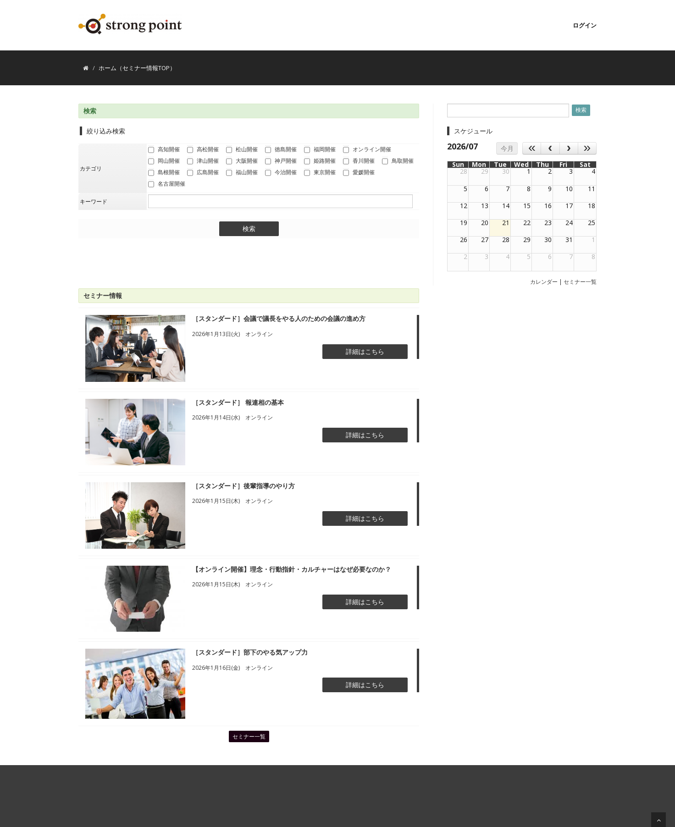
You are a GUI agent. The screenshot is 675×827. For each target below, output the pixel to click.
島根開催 (164, 172)
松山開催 (242, 149)
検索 (249, 228)
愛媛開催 (359, 172)
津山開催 (203, 161)
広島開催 (203, 172)
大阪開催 (242, 161)
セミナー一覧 (249, 736)
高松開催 (203, 149)
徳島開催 (281, 149)
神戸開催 (281, 161)
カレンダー (544, 282)
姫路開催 (320, 161)
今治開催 (281, 172)
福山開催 (242, 172)
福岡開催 (320, 149)
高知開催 (164, 149)
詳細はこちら (365, 351)
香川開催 (359, 161)
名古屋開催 (166, 184)
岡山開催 (164, 161)
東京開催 (320, 172)
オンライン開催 (367, 149)
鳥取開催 (398, 161)
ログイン (585, 25)
